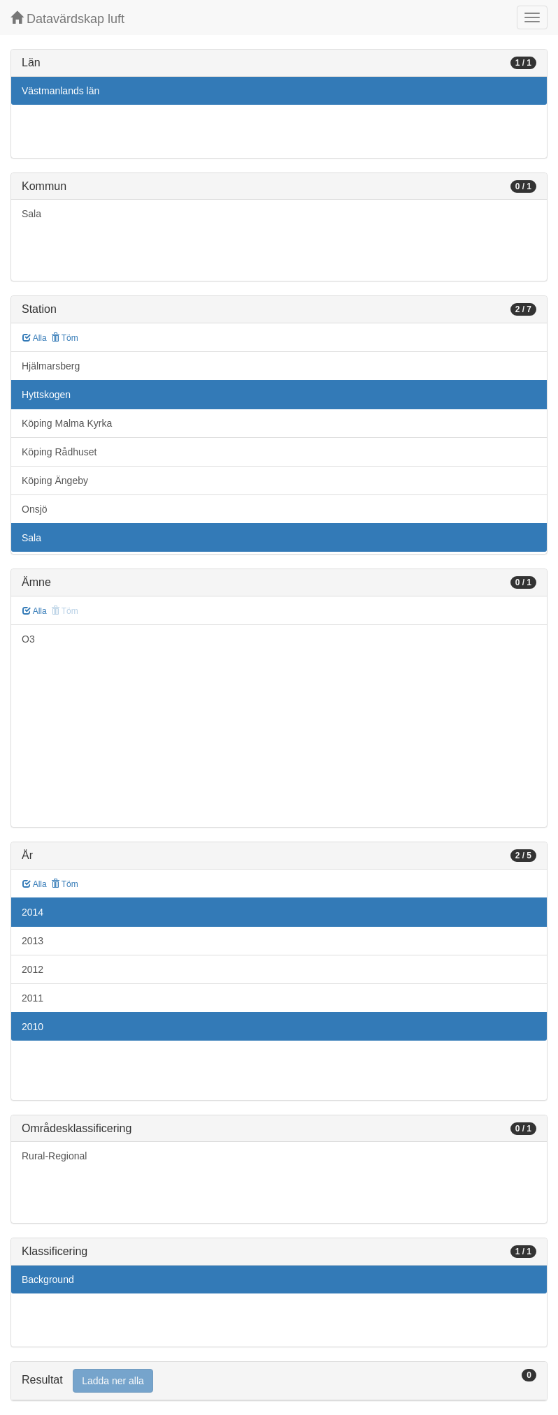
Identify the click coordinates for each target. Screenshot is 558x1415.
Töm (64, 338)
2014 (32, 912)
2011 (32, 998)
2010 (32, 1026)
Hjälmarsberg (51, 366)
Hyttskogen (46, 394)
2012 (32, 969)
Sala (31, 213)
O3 (28, 639)
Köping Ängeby (55, 480)
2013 (32, 940)
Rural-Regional (54, 1155)
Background (48, 1279)
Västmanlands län (60, 90)
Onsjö (35, 509)
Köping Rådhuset (59, 451)
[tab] (279, 1381)
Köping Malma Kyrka (67, 423)
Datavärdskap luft (67, 18)
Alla (34, 338)
